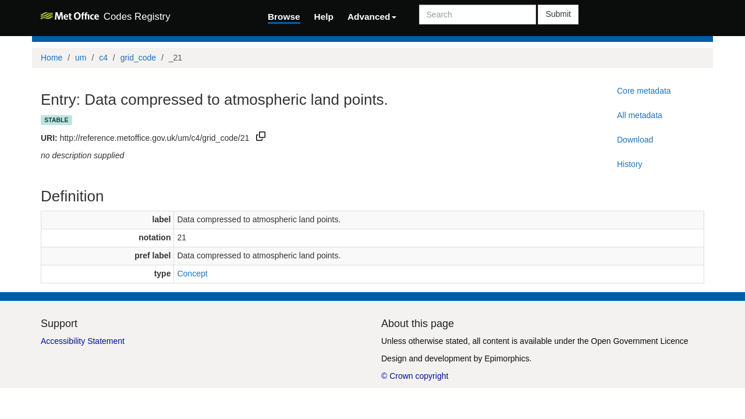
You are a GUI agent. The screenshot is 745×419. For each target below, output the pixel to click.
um (80, 57)
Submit (558, 14)
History (630, 164)
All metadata (639, 115)
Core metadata (644, 90)
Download (635, 139)
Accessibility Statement (83, 341)
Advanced (371, 17)
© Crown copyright (414, 376)
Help (324, 17)
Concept (192, 273)
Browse (284, 17)
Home (51, 57)
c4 (103, 57)
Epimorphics (506, 358)
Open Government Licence (639, 341)
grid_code (138, 57)
